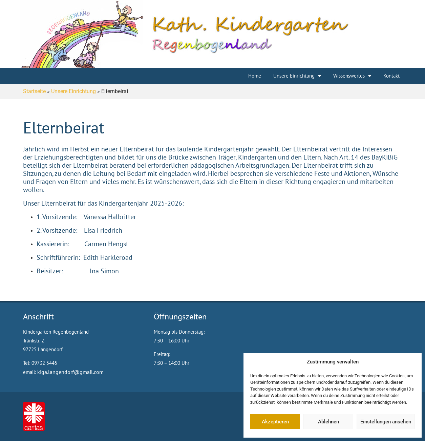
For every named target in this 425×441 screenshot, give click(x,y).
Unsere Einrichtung (297, 76)
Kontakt (391, 75)
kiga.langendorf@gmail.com (70, 372)
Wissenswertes (352, 76)
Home (254, 75)
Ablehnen (328, 422)
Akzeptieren (275, 422)
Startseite (34, 91)
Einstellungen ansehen (385, 422)
